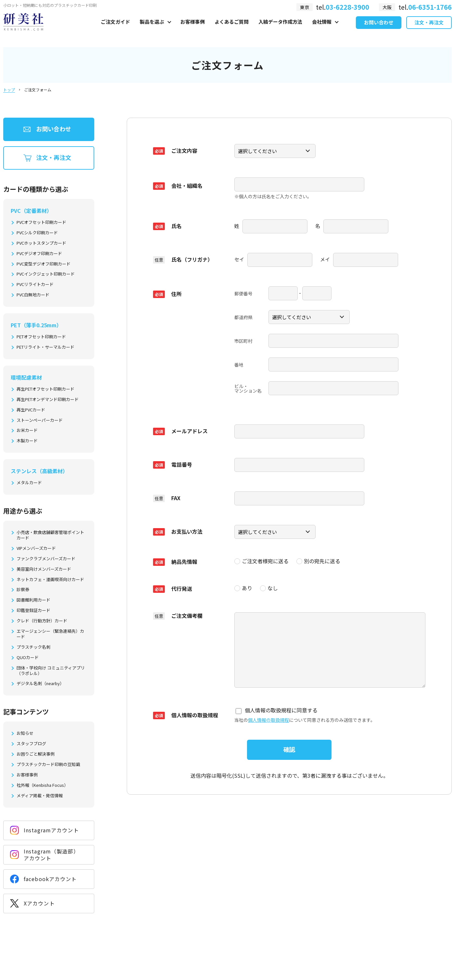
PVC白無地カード (33, 295)
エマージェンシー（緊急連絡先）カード (50, 634)
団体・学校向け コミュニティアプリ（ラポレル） (51, 670)
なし (269, 584)
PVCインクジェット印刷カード (46, 274)
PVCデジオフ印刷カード (39, 253)
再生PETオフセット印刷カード (45, 389)
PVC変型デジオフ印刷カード (44, 264)
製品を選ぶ (152, 28)
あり (243, 584)
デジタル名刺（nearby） (40, 683)
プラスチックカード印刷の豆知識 (48, 764)
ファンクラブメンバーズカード (46, 559)
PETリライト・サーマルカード (45, 347)
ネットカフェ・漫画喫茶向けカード (50, 579)
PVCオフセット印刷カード (41, 222)
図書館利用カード (33, 600)
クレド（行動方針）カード (42, 621)
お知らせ (25, 733)
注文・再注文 (429, 28)
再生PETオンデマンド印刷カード (48, 399)
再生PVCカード (31, 410)
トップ (9, 89)
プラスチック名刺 (33, 647)
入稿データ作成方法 (280, 28)
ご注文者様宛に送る (261, 557)
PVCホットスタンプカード (41, 243)
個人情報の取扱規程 (268, 716)
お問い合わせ (378, 28)
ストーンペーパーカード (40, 420)
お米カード (27, 430)
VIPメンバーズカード (36, 548)
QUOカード (28, 657)
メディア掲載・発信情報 (40, 796)
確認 (289, 746)
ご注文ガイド (115, 28)
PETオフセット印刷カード (41, 337)
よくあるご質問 (231, 28)
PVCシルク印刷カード (37, 233)
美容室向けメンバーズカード (44, 569)
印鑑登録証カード (33, 610)
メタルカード (29, 483)
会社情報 (322, 28)
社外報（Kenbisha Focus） (42, 785)
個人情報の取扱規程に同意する (277, 706)
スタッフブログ (31, 744)
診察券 (23, 589)
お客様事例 (192, 28)
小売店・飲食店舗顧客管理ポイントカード (50, 535)
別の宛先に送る (318, 557)
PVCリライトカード (35, 284)
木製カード (27, 441)
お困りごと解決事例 (36, 754)
